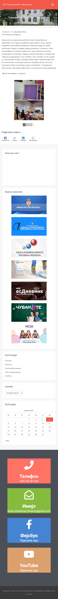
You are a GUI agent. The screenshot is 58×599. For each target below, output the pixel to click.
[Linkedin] (23, 139)
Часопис (8, 376)
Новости (6, 32)
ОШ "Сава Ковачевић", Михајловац (17, 4)
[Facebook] (5, 139)
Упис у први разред (12, 372)
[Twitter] (14, 139)
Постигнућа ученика (13, 368)
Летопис (8, 361)
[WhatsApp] (33, 139)
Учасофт (28, 594)
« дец (7, 441)
